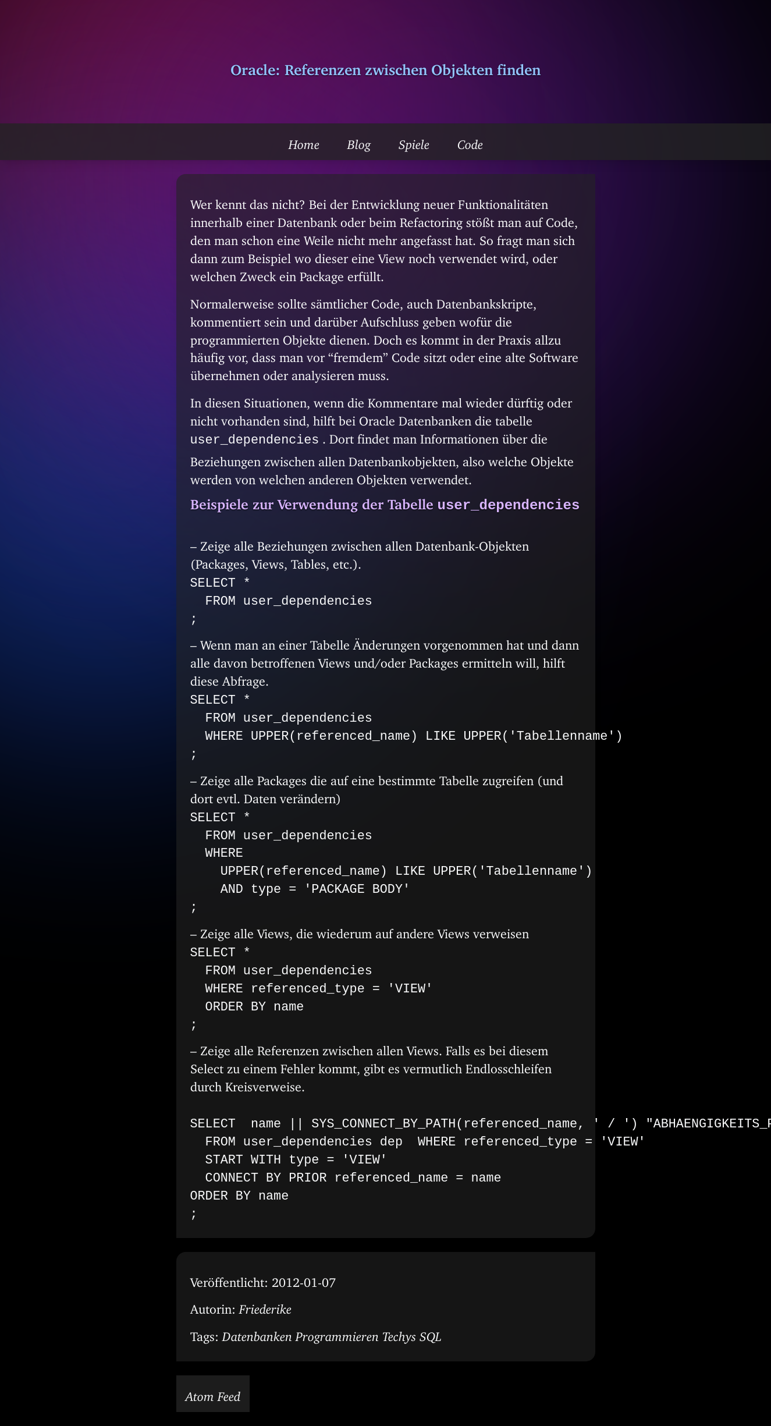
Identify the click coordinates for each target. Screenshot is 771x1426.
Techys (399, 1333)
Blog (359, 141)
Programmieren (337, 1333)
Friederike (265, 1306)
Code (470, 141)
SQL (431, 1333)
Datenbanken (257, 1333)
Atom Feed (213, 1393)
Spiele (414, 141)
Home (304, 141)
